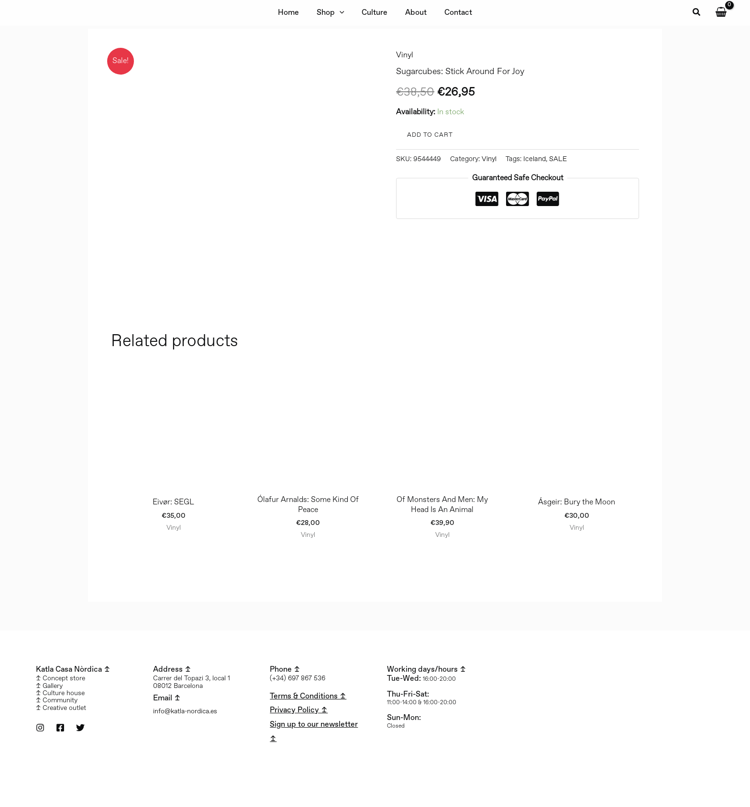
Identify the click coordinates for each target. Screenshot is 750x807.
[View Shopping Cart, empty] (721, 12)
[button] (697, 13)
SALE (558, 159)
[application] (342, 13)
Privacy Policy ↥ (299, 710)
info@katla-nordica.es (185, 711)
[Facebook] (60, 727)
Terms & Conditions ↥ (308, 696)
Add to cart (430, 135)
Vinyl (404, 55)
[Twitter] (80, 727)
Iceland (534, 159)
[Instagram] (40, 727)
